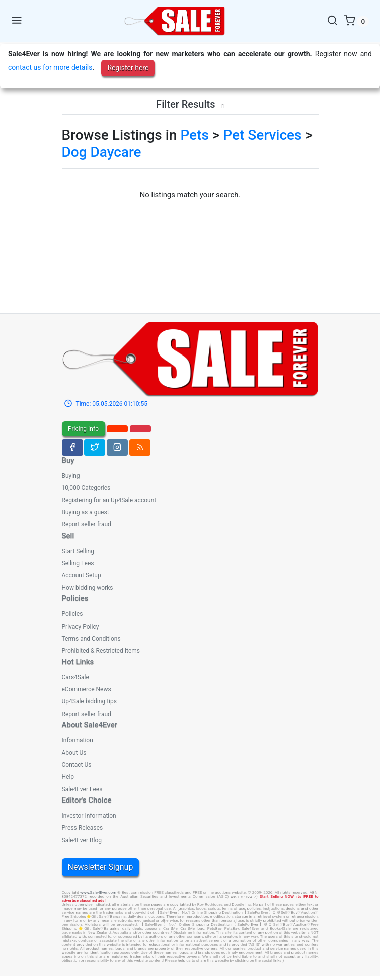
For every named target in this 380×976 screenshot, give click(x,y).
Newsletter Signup (100, 867)
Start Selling (78, 551)
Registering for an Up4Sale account (109, 500)
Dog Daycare (101, 152)
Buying (71, 475)
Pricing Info (83, 428)
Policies (72, 613)
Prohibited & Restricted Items (101, 650)
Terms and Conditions (91, 638)
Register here (127, 68)
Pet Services (262, 135)
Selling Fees (78, 563)
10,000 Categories (86, 487)
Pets (194, 135)
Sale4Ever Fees (82, 789)
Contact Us (77, 764)
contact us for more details (50, 67)
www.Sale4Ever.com (98, 892)
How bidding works (87, 587)
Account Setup (81, 575)
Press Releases (82, 827)
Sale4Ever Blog (82, 840)
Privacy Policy (80, 626)
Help (68, 776)
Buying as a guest (85, 512)
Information (77, 740)
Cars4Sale (75, 677)
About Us (74, 752)
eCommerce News (86, 689)
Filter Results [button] (190, 104)
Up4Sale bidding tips (89, 701)
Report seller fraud (86, 524)
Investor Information (89, 815)
